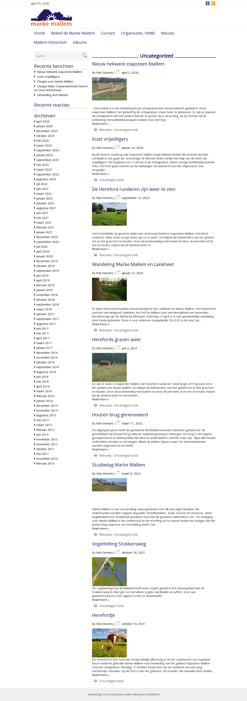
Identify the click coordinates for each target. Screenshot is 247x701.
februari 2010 (45, 463)
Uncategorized (125, 129)
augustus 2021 (46, 208)
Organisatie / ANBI (138, 33)
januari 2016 (44, 401)
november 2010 (47, 458)
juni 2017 (42, 328)
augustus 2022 (46, 179)
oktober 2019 (45, 266)
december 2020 (47, 237)
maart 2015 (44, 425)
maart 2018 (44, 309)
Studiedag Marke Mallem (118, 464)
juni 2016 (42, 377)
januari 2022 (44, 198)
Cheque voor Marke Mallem (55, 81)
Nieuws (167, 33)
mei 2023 (42, 165)
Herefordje (103, 615)
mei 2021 (42, 218)
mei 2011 (42, 454)
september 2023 (47, 160)
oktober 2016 (45, 362)
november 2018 (47, 295)
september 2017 (47, 319)
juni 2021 (42, 213)
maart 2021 (44, 222)
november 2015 (47, 410)
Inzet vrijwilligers (48, 76)
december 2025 (47, 131)
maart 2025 (44, 145)
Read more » (100, 123)
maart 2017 (44, 343)
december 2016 (47, 352)
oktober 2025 (45, 136)
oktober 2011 (45, 449)
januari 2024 (44, 155)
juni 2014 (42, 434)
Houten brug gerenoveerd (120, 414)
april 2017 (43, 338)
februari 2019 (45, 285)
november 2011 (47, 444)
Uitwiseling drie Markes (52, 95)
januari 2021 (44, 232)
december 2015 (47, 405)
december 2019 (47, 261)
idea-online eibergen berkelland (138, 694)
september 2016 (47, 367)
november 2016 (47, 357)
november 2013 (47, 439)
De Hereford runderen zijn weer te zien (133, 189)
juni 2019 (42, 275)
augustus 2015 (46, 415)
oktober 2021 (45, 203)
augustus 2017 (46, 324)
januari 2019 (44, 290)
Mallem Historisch (50, 42)
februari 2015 (45, 430)
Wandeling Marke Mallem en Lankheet (133, 264)
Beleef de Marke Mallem (73, 33)
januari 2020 (44, 256)
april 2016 (43, 386)
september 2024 (47, 150)
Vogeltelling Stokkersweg (119, 543)
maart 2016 (44, 391)
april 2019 (43, 280)
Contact (108, 33)
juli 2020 (41, 246)
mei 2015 (42, 420)
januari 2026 (44, 126)
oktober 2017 (45, 314)
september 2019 (47, 271)
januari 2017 (44, 348)
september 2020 (47, 242)
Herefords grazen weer (116, 339)
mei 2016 (42, 381)
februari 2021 (45, 227)
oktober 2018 (45, 299)
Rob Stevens (104, 72)
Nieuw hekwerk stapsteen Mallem (59, 72)
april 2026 (43, 121)
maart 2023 (44, 169)
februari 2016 (45, 396)
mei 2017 (42, 333)
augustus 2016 (46, 372)
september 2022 (47, 174)
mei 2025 (42, 140)
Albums (80, 42)
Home (39, 33)
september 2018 (47, 304)
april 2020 (43, 251)
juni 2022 (42, 189)
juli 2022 (41, 184)
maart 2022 (44, 193)
